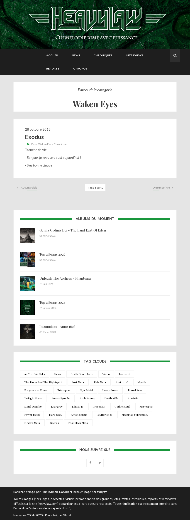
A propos (80, 68)
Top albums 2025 (52, 254)
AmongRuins (79, 414)
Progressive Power (36, 390)
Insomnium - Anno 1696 (57, 326)
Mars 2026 (55, 414)
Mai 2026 (124, 374)
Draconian (99, 406)
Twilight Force (33, 398)
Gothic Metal (122, 406)
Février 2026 (104, 414)
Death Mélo (111, 398)
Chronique (60, 144)
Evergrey (57, 406)
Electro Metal (32, 423)
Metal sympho (33, 406)
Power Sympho (61, 398)
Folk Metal (100, 382)
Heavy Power (110, 390)
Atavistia (133, 398)
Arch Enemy (87, 398)
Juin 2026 (77, 406)
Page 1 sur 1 (95, 187)
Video (106, 374)
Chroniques (103, 55)
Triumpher (64, 390)
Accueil (52, 55)
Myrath (141, 382)
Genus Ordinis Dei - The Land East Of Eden (72, 230)
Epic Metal (86, 390)
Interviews (134, 55)
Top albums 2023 (52, 302)
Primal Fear (135, 390)
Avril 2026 (122, 382)
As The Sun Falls (34, 374)
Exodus (34, 136)
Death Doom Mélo (82, 374)
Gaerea (54, 423)
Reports (52, 68)
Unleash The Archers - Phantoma (65, 278)
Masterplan (146, 406)
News (76, 55)
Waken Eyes (45, 144)
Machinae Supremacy (135, 414)
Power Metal (32, 414)
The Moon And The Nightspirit (43, 382)
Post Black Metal (78, 423)
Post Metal (78, 382)
